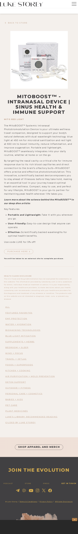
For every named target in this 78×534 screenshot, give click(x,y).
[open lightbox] (39, 60)
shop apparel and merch (39, 447)
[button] (74, 4)
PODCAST (8, 483)
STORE (28, 483)
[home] (21, 4)
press (46, 483)
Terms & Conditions (28, 502)
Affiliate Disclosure (64, 502)
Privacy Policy (46, 502)
